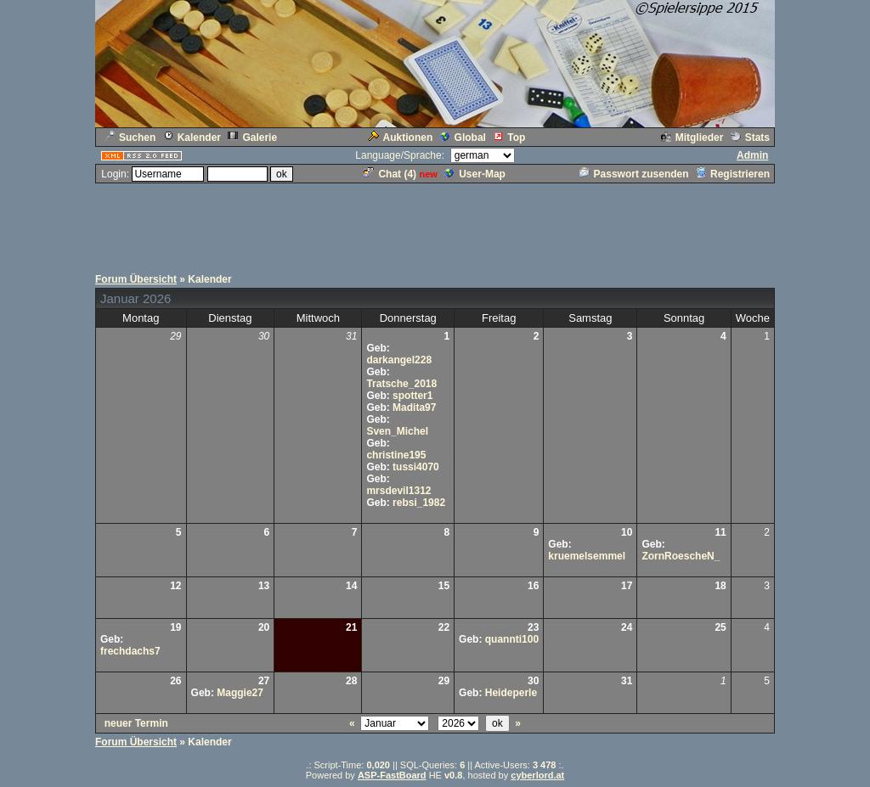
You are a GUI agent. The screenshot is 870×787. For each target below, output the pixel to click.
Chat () (390, 174)
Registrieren (733, 174)
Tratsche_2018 (401, 384)
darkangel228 (399, 360)
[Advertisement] (435, 223)
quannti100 (512, 639)
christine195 (396, 455)
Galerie (252, 137)
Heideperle (511, 693)
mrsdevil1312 (398, 491)
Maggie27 (240, 693)
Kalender (192, 137)
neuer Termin (136, 723)
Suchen (130, 137)
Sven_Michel (397, 431)
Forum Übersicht (136, 279)
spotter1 (412, 396)
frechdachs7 (130, 651)
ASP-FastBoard (392, 775)
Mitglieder (692, 137)
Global (463, 137)
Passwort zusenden (634, 174)
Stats (750, 137)
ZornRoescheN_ (680, 556)
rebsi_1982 (419, 503)
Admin (752, 155)
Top (509, 137)
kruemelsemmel (586, 556)
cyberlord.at (537, 775)
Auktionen (400, 137)
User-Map (475, 174)
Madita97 (414, 407)
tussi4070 (416, 467)
